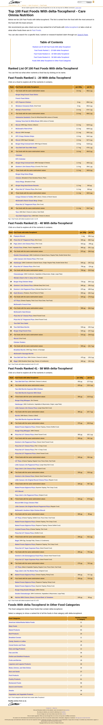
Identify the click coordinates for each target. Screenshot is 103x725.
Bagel (16, 361)
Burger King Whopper (22, 400)
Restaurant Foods (15, 683)
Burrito (17, 415)
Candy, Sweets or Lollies (17, 641)
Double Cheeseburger (21, 255)
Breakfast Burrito (20, 350)
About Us (55, 708)
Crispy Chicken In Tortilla (24, 197)
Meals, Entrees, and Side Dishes (20, 668)
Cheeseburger (18, 274)
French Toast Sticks (22, 98)
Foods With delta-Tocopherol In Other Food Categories (51, 61)
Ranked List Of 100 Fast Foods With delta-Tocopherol (51, 47)
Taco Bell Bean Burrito (21, 327)
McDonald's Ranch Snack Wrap (26, 200)
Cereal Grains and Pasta (17, 645)
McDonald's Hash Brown (22, 312)
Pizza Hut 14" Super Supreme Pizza (27, 548)
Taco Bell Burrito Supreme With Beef (27, 419)
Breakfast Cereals (15, 637)
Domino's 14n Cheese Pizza (25, 166)
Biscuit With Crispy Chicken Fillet (26, 503)
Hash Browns (18, 293)
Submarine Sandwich (23, 117)
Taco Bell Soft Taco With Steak (26, 147)
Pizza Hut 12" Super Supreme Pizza (27, 559)
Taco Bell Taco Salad (21, 323)
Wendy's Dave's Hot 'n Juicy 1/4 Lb (26, 278)
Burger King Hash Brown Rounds (27, 185)
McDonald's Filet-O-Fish (24, 129)
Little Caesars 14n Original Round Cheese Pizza (31, 480)
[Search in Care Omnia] (82, 2)
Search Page (82, 35)
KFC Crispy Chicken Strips (25, 136)
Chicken (18, 178)
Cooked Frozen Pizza (22, 529)
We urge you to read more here (83, 717)
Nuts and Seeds (14, 671)
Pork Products (14, 675)
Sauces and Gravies (16, 687)
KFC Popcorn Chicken (23, 102)
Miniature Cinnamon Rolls (25, 106)
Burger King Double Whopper (25, 590)
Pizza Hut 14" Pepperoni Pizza (24, 240)
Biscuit (18, 125)
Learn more (78, 7)
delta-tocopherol (71, 27)
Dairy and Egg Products (17, 649)
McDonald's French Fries (22, 304)
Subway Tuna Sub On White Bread (27, 121)
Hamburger (17, 263)
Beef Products (14, 634)
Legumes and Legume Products (20, 664)
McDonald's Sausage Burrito (23, 353)
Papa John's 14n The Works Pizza (26, 571)
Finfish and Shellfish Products (19, 656)
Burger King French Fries (22, 331)
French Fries (18, 247)
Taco (17, 212)
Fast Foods (36, 30)
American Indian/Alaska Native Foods (22, 622)
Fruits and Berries (15, 660)
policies (67, 710)
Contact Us (48, 708)
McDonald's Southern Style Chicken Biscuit (30, 510)
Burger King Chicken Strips (23, 281)
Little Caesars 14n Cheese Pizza (25, 259)
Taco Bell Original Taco (24, 216)
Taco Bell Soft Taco (20, 357)
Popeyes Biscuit (19, 236)
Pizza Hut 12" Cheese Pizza (25, 189)
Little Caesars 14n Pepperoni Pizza (27, 465)
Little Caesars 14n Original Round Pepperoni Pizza (32, 506)
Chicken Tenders (19, 342)
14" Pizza (17, 300)
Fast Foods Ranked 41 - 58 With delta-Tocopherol (51, 57)
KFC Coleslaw (20, 159)
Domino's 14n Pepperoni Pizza (24, 289)
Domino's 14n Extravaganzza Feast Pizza (29, 556)
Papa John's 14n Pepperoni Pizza (26, 495)
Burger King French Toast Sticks (27, 94)
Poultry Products (14, 679)
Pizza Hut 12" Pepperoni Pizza (26, 204)
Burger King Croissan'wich (25, 144)
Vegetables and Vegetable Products (21, 694)
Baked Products (14, 630)
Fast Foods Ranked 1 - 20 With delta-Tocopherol (51, 50)
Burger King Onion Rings (24, 174)
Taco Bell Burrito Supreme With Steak (28, 393)
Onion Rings (20, 182)
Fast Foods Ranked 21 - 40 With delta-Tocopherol (51, 54)
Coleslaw (19, 155)
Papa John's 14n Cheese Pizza (24, 244)
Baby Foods (13, 626)
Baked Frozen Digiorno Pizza (25, 427)
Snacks (11, 690)
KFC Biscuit (19, 491)
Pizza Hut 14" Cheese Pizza (23, 266)
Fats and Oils (13, 653)
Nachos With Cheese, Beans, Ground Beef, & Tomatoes (34, 597)
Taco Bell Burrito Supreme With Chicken (29, 389)
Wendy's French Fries (23, 110)
